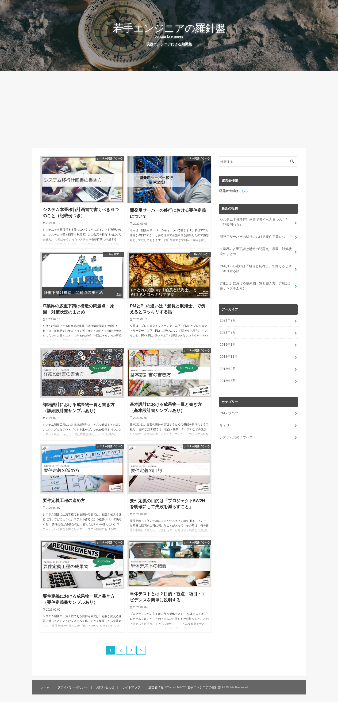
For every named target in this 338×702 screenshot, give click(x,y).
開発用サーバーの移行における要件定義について (256, 237)
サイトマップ (131, 687)
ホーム (45, 687)
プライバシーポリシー (73, 687)
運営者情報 (156, 687)
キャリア (226, 425)
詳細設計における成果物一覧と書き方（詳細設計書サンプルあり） (256, 285)
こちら (243, 191)
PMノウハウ (229, 413)
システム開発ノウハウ (236, 437)
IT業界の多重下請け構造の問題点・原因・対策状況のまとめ (256, 251)
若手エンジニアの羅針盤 (169, 30)
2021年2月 (228, 332)
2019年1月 (228, 344)
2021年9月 (228, 320)
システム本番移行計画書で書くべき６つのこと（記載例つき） (254, 222)
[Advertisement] (169, 109)
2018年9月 (228, 369)
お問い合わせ (105, 687)
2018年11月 (229, 356)
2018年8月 (228, 381)
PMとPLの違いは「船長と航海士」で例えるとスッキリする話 (255, 268)
